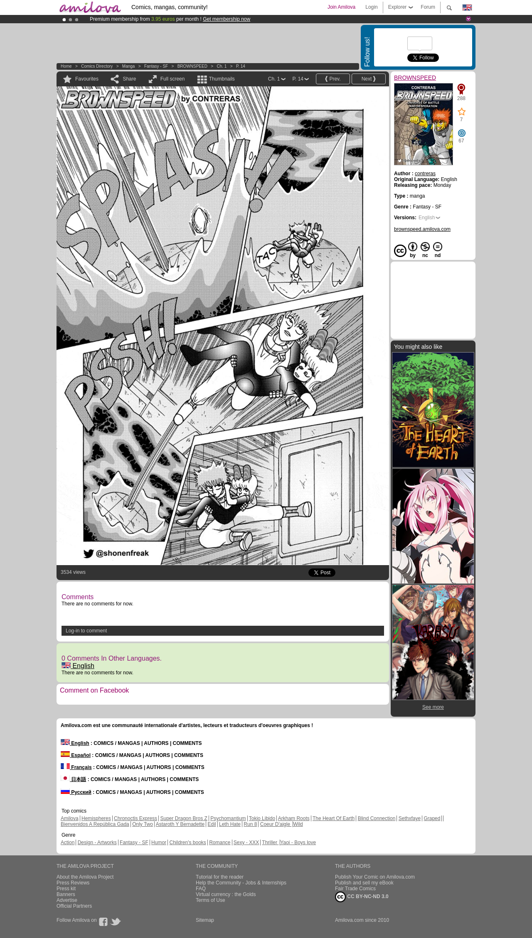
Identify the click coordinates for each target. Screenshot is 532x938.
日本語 (73, 779)
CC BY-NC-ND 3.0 (362, 896)
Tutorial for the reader (220, 877)
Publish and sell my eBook (364, 883)
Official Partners (74, 906)
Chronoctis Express (135, 818)
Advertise (67, 900)
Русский (76, 792)
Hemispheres (96, 818)
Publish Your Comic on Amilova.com (375, 877)
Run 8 (250, 824)
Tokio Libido (262, 818)
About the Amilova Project (85, 877)
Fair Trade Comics (355, 888)
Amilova (70, 818)
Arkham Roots (294, 818)
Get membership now (226, 19)
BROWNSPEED (192, 66)
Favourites (87, 79)
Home (66, 66)
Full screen (172, 79)
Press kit (66, 888)
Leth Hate (230, 824)
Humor (158, 842)
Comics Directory (97, 66)
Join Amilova (341, 7)
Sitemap (205, 920)
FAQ (201, 888)
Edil (212, 824)
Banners (66, 894)
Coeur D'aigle (276, 824)
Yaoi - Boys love (298, 842)
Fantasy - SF (156, 66)
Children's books (187, 842)
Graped (432, 818)
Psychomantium (228, 818)
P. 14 (240, 66)
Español (76, 755)
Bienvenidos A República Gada (95, 824)
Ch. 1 (222, 66)
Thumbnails (222, 79)
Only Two (142, 824)
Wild (298, 824)
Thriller (270, 842)
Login (371, 7)
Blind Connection (377, 818)
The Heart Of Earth (334, 818)
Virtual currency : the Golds (226, 894)
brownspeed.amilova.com (422, 229)
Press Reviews (73, 883)
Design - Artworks (97, 842)
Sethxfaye (410, 818)
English (78, 665)
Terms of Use (210, 900)
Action (67, 842)
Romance (219, 842)
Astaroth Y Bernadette (180, 824)
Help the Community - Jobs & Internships (241, 883)
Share (129, 79)
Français (76, 767)
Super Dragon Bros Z (183, 818)
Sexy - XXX (246, 842)
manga (128, 66)
